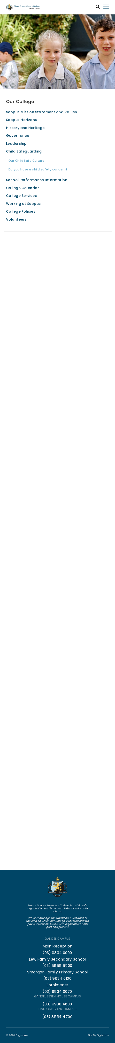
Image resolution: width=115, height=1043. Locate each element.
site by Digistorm (98, 1035)
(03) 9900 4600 (57, 1004)
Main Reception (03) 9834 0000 (57, 949)
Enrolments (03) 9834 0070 (57, 988)
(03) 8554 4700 (57, 1017)
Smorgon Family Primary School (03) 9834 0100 (57, 975)
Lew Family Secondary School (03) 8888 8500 (57, 962)
